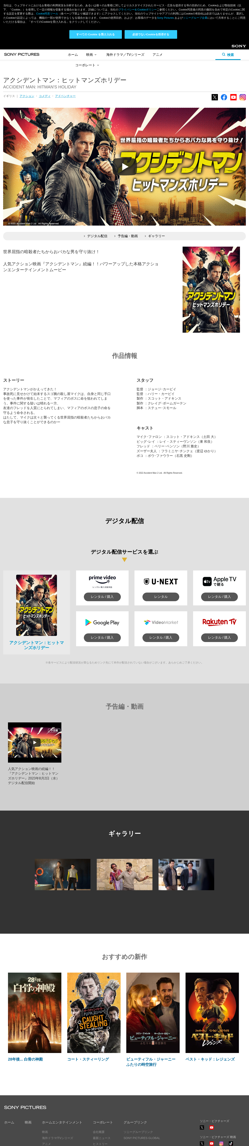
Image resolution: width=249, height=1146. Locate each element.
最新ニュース (102, 1095)
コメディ (45, 54)
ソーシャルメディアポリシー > (220, 1127)
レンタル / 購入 (102, 554)
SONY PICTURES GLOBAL (142, 1095)
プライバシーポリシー (19, 1139)
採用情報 (99, 1108)
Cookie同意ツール (70, 1139)
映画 (28, 1080)
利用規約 (46, 1139)
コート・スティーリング (88, 1017)
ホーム (9, 1080)
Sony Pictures (165, 17)
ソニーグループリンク (138, 1089)
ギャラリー (155, 194)
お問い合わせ (102, 1114)
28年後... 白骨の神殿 (25, 1017)
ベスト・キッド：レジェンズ (210, 1017)
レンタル (161, 554)
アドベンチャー (65, 54)
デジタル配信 (95, 194)
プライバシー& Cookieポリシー (137, 9)
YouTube (211, 1087)
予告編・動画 (126, 194)
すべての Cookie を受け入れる (95, 34)
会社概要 (99, 1089)
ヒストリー (100, 1101)
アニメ (46, 1101)
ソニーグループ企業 (195, 17)
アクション (27, 54)
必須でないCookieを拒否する (150, 34)
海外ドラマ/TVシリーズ (57, 1095)
